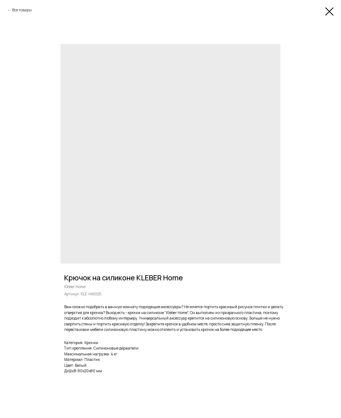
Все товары (22, 9)
